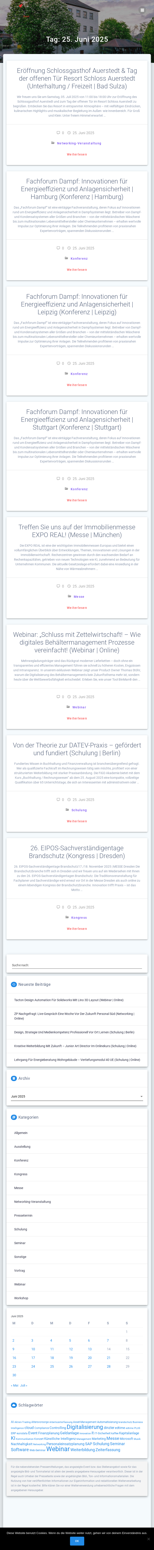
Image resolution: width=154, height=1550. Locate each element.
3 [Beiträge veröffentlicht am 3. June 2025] (32, 1341)
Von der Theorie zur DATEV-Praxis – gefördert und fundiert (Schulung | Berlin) (77, 750)
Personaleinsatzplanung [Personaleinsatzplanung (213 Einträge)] (65, 1444)
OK (77, 1541)
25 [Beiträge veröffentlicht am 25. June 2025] (52, 1367)
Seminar (20, 1243)
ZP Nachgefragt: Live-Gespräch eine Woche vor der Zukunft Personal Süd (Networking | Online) (74, 1016)
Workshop (21, 1298)
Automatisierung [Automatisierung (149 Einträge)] (107, 1422)
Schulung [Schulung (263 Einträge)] (101, 1444)
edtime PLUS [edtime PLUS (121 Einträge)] (133, 1428)
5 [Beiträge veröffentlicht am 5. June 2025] (70, 1341)
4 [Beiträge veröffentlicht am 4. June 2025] (51, 1341)
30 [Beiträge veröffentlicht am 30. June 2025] (14, 1375)
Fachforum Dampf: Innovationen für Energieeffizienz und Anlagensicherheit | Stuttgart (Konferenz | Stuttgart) (77, 419)
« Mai (14, 1385)
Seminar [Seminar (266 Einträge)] (117, 1443)
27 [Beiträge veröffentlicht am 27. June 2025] (90, 1367)
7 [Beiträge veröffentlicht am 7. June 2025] (108, 1341)
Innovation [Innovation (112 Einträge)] (85, 1433)
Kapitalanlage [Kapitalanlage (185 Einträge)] (129, 1433)
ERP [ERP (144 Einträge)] (13, 1433)
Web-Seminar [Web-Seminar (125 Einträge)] (38, 1450)
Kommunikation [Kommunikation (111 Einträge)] (25, 1439)
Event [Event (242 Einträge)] (33, 1433)
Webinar (79, 707)
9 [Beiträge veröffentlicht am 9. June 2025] (13, 1349)
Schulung (79, 811)
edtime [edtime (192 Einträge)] (120, 1428)
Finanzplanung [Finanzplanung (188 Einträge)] (48, 1433)
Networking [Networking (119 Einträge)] (39, 1444)
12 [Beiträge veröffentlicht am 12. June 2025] (71, 1349)
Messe (79, 596)
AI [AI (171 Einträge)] (12, 1422)
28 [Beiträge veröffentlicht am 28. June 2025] (108, 1367)
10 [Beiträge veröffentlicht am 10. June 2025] (33, 1349)
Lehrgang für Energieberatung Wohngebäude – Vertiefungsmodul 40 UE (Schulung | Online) (77, 1060)
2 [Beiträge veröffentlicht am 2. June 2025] (13, 1341)
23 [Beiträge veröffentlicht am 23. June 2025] (14, 1367)
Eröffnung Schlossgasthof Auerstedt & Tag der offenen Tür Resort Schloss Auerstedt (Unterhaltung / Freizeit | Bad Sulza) (77, 78)
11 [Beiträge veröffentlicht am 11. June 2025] (52, 1349)
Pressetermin (23, 1215)
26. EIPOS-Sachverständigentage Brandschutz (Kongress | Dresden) (77, 853)
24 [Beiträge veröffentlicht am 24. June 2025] (33, 1367)
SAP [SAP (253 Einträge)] (88, 1444)
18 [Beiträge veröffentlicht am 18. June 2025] (52, 1358)
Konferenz (79, 258)
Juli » (23, 1385)
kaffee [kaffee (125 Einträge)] (114, 1433)
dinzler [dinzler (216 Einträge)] (109, 1428)
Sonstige (20, 1257)
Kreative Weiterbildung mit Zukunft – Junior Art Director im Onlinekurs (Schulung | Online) (75, 1046)
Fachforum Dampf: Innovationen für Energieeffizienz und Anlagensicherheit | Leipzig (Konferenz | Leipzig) (77, 304)
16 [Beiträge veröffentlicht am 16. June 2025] (14, 1358)
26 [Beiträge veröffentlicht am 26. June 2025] (71, 1367)
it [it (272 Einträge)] (93, 1432)
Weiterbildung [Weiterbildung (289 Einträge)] (82, 1449)
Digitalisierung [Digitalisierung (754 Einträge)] (85, 1426)
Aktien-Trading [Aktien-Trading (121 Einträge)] (22, 1422)
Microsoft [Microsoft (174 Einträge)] (126, 1438)
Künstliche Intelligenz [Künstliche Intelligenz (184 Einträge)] (60, 1439)
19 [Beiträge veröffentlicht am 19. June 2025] (71, 1358)
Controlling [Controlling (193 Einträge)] (58, 1428)
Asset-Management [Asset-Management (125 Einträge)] (84, 1422)
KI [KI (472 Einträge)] (13, 1438)
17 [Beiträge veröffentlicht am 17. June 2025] (33, 1358)
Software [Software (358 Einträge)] (20, 1449)
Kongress (79, 919)
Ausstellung (22, 1146)
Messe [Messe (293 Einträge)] (112, 1438)
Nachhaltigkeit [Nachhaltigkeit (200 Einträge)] (21, 1444)
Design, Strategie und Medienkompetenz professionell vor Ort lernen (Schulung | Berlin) (74, 1032)
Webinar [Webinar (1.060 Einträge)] (58, 1449)
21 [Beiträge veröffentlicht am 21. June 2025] (108, 1358)
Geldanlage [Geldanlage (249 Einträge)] (69, 1433)
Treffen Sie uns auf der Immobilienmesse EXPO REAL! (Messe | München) (76, 531)
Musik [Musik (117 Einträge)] (137, 1439)
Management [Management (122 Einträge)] (83, 1438)
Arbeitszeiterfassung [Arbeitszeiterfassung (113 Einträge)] (60, 1422)
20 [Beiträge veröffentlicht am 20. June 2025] (90, 1358)
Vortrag (19, 1270)
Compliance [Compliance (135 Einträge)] (41, 1428)
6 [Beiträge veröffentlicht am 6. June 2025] (89, 1341)
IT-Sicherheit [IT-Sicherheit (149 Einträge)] (102, 1433)
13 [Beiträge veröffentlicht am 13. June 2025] (90, 1349)
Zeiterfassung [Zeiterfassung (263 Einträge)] (108, 1450)
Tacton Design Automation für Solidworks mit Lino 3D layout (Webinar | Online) (69, 1000)
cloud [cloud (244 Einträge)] (29, 1427)
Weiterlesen (77, 154)
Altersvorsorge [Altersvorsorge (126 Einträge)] (40, 1422)
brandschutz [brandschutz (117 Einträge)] (125, 1422)
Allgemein (21, 1133)
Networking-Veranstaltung (79, 143)
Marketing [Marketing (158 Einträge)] (99, 1438)
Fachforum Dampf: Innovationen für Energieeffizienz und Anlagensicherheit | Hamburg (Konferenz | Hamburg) (77, 189)
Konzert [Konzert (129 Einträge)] (39, 1438)
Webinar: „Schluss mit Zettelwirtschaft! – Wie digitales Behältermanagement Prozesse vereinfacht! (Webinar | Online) (77, 642)
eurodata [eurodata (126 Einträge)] (22, 1433)
